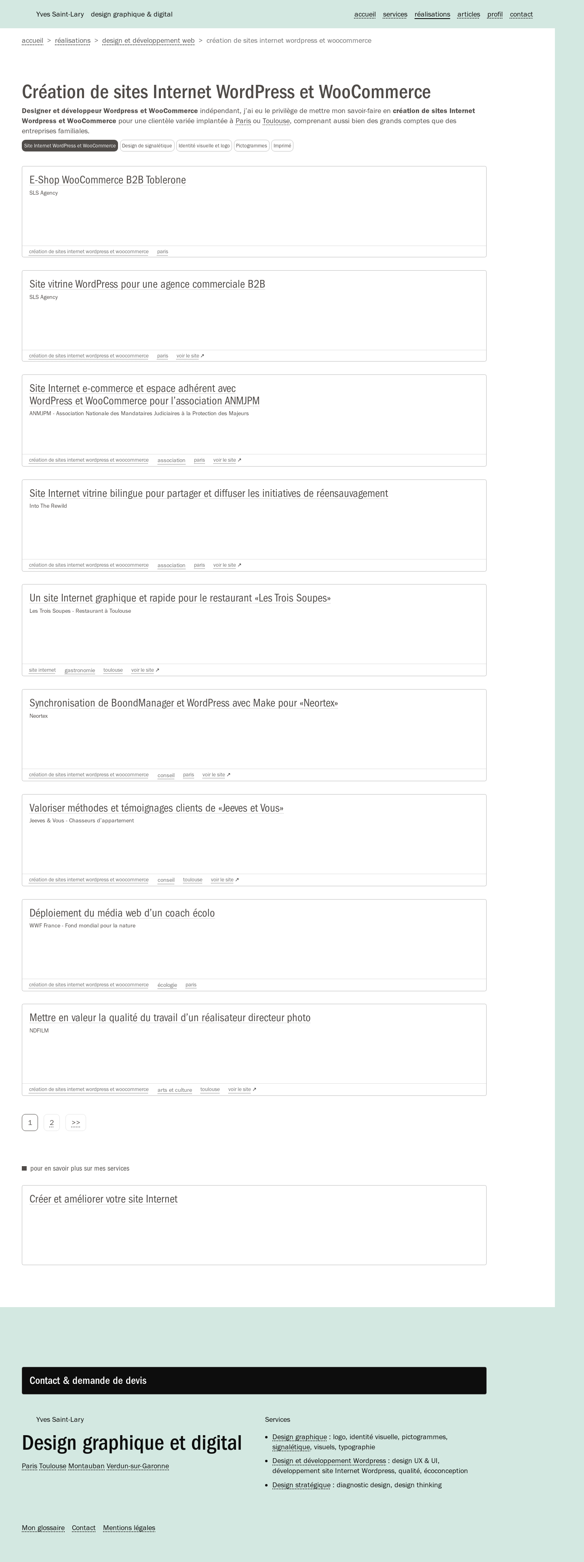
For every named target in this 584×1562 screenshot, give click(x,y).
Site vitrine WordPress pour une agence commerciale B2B (145, 288)
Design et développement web (148, 40)
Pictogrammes (251, 146)
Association (184, 467)
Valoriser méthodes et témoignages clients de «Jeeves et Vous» (154, 822)
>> (76, 1140)
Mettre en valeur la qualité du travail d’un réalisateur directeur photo (166, 1035)
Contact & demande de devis (92, 1378)
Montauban (86, 1465)
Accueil (365, 14)
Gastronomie (82, 680)
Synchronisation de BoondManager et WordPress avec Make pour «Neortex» (179, 714)
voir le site (204, 360)
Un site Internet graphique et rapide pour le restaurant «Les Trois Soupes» (177, 608)
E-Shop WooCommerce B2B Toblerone (105, 181)
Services (395, 14)
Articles (469, 14)
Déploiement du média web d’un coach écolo (120, 928)
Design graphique (299, 1436)
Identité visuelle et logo (204, 146)
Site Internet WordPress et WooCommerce (70, 146)
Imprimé (282, 146)
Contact (521, 14)
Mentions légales (129, 1527)
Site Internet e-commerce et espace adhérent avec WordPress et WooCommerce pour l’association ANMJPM (142, 401)
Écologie (180, 1000)
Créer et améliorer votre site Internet (102, 1218)
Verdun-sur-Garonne (138, 1465)
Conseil (178, 787)
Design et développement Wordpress (329, 1460)
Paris (243, 120)
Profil (495, 14)
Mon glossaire (43, 1527)
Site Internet (44, 680)
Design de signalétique (147, 146)
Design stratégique (301, 1484)
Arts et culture (187, 1107)
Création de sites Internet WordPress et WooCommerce (95, 253)
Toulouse (276, 120)
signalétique (291, 1446)
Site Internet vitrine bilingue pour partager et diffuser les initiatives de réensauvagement (205, 501)
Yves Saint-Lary (60, 1419)
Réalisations (432, 14)
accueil (32, 40)
